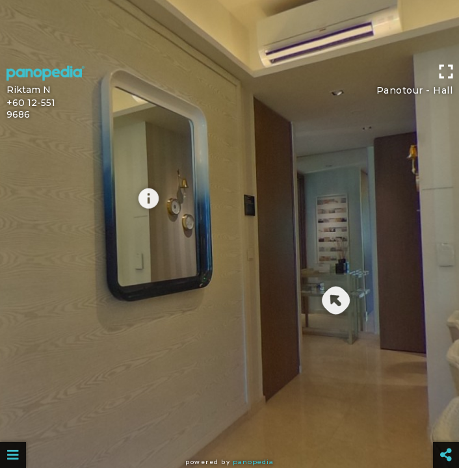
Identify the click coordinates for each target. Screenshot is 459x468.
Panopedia (253, 462)
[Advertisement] (229, 29)
